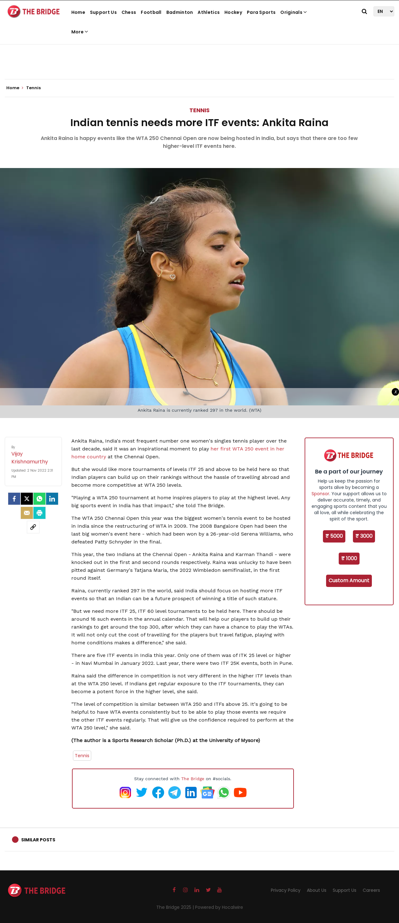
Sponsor (320, 494)
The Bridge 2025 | (175, 907)
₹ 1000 (349, 558)
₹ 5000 (334, 536)
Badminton (179, 12)
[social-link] (33, 527)
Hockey (233, 12)
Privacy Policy (286, 890)
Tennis (199, 110)
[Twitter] (27, 498)
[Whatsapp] (39, 498)
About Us (316, 890)
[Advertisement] (199, 60)
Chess (129, 12)
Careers (371, 890)
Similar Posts (38, 840)
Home (78, 12)
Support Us (103, 12)
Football (151, 12)
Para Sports (261, 12)
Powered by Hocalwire (219, 907)
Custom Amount (349, 580)
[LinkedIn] (52, 498)
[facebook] (14, 498)
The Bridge (192, 778)
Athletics (209, 12)
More (79, 32)
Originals (293, 12)
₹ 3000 (363, 536)
